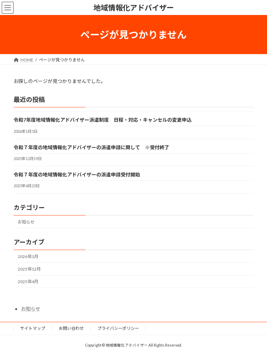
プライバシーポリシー (118, 328)
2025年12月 (29, 269)
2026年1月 (28, 256)
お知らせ (26, 222)
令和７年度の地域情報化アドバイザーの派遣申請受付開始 (77, 174)
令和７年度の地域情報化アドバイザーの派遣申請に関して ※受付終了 (91, 147)
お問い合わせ (71, 328)
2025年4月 (28, 281)
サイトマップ (32, 328)
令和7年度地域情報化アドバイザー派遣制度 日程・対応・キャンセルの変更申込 (103, 120)
